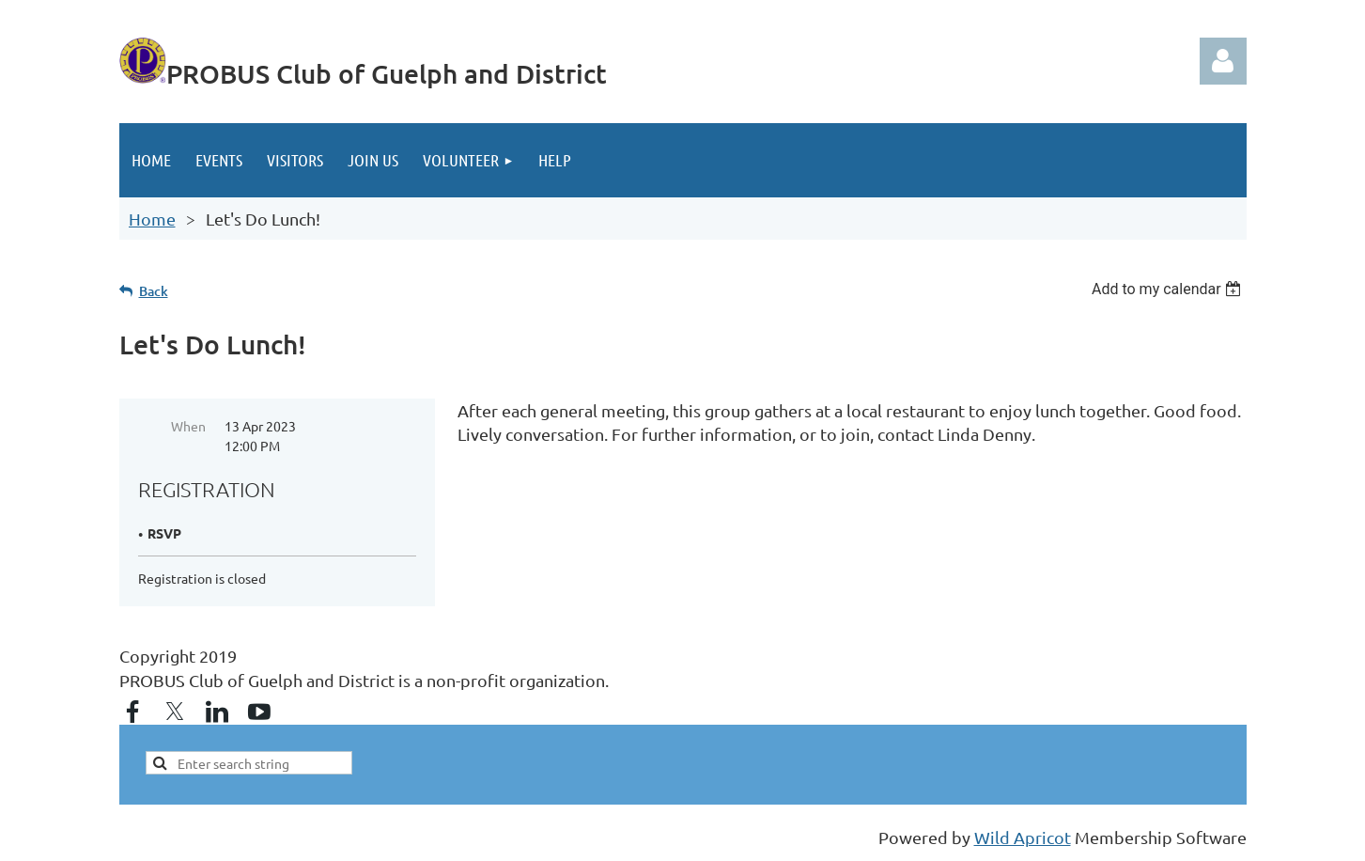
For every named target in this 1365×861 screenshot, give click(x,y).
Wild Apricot (1022, 837)
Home (152, 218)
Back (153, 291)
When (188, 425)
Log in (1223, 61)
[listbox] (1169, 289)
